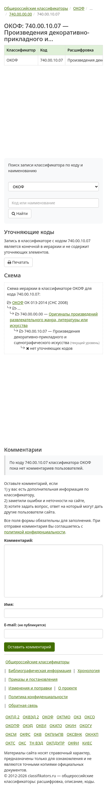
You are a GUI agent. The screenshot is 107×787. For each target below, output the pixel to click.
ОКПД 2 (12, 716)
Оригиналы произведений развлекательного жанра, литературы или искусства (54, 319)
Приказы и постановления (32, 679)
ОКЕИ (41, 725)
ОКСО (89, 716)
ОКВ (38, 734)
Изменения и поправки (30, 688)
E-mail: (25, 624)
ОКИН (70, 725)
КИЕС (87, 743)
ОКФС (25, 734)
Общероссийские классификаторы (37, 661)
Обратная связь (23, 705)
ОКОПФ (12, 725)
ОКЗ (77, 716)
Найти (20, 213)
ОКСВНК (74, 734)
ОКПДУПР (55, 743)
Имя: (9, 604)
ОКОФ (17, 302)
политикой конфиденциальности (34, 531)
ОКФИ (73, 743)
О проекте (67, 688)
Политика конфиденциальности (38, 696)
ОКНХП (91, 734)
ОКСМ (11, 734)
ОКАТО (56, 725)
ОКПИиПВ (54, 734)
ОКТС (10, 743)
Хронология (89, 670)
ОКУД (28, 725)
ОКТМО (64, 716)
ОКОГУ (86, 725)
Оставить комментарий (29, 646)
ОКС (22, 743)
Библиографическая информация (39, 670)
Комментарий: (18, 540)
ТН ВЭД (36, 743)
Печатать (18, 262)
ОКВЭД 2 (31, 716)
